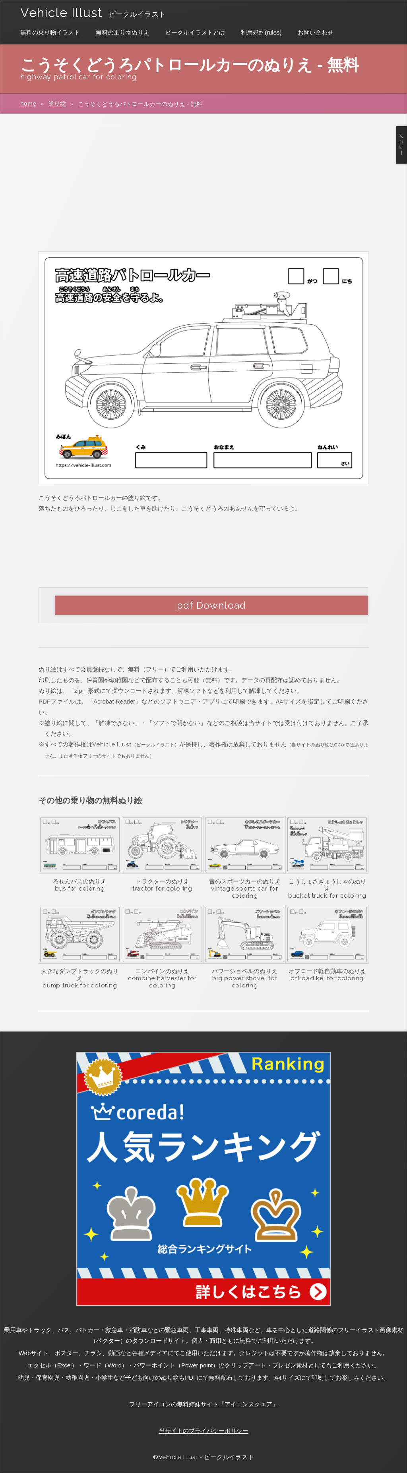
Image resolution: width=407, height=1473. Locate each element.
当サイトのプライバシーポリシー (203, 1430)
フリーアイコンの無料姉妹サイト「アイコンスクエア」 (203, 1404)
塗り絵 (57, 103)
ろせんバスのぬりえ (80, 881)
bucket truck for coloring (327, 895)
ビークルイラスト (137, 14)
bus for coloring (80, 888)
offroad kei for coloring (327, 978)
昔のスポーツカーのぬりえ (245, 881)
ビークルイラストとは (195, 32)
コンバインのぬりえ (162, 971)
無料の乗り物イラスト (50, 32)
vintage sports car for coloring (244, 892)
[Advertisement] (203, 181)
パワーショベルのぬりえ (244, 971)
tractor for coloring (162, 888)
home (28, 103)
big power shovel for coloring (244, 982)
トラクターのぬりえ (162, 881)
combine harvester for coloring (162, 982)
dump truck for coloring (80, 985)
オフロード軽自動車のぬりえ (327, 971)
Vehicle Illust (61, 12)
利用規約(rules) (261, 32)
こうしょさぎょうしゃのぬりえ (327, 885)
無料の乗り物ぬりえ (122, 32)
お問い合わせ (315, 32)
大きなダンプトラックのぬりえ (79, 974)
